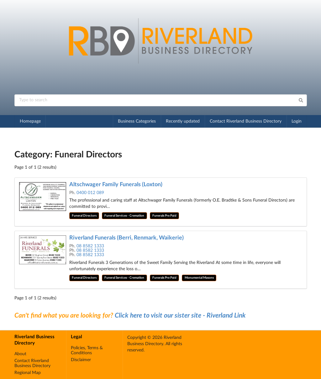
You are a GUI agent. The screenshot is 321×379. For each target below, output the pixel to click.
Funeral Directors (84, 215)
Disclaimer (81, 360)
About (20, 354)
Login (297, 121)
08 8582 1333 (90, 246)
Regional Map (27, 373)
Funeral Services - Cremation (124, 215)
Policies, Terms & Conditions (87, 350)
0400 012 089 (90, 193)
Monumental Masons (199, 277)
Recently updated (183, 121)
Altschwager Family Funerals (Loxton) (115, 184)
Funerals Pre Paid (164, 215)
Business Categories (137, 121)
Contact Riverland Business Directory (246, 121)
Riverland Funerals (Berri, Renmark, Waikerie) (126, 238)
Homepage (30, 121)
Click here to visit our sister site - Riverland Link (180, 315)
